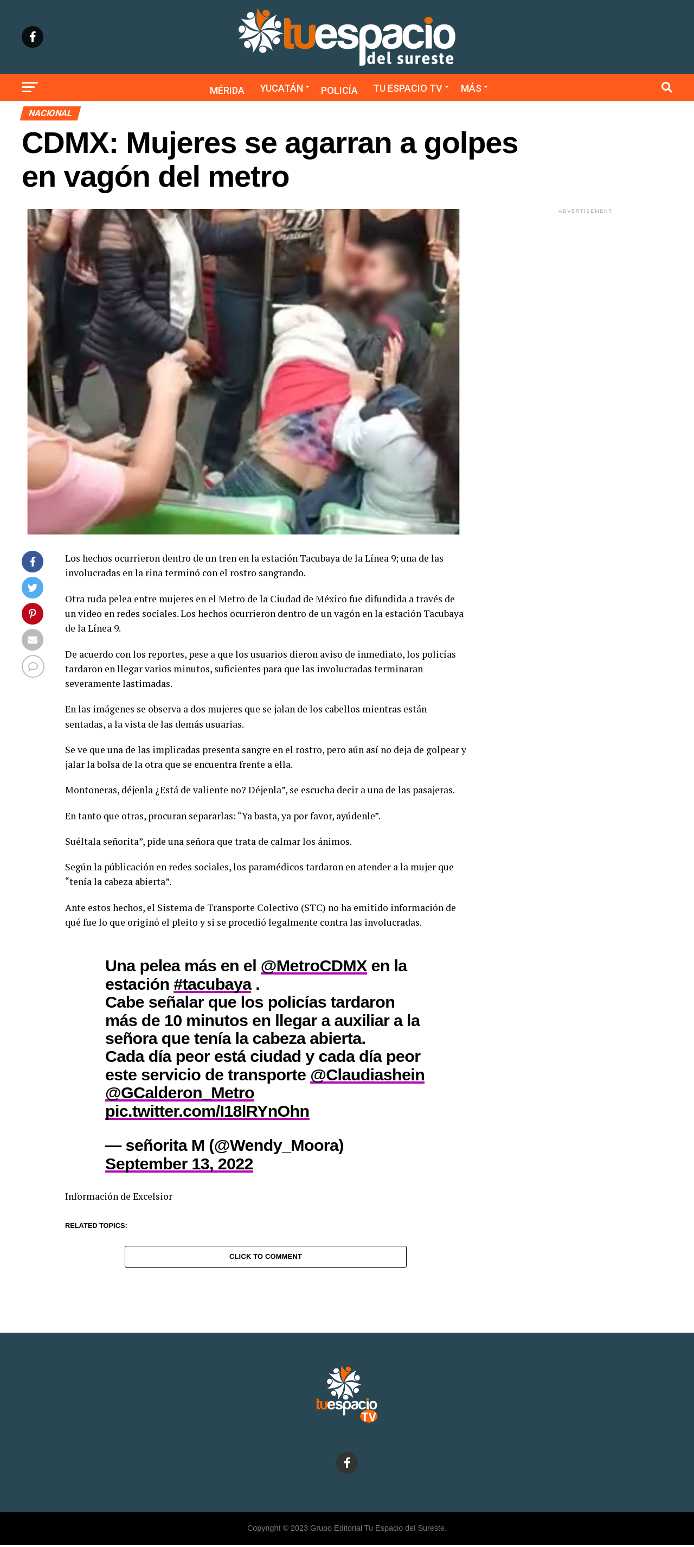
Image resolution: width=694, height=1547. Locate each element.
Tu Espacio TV (407, 88)
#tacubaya (212, 984)
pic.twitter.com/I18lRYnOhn (207, 1111)
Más (471, 88)
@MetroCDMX (314, 965)
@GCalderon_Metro (179, 1092)
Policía (339, 90)
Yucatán (281, 88)
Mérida (227, 90)
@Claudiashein (367, 1074)
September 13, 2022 (179, 1163)
